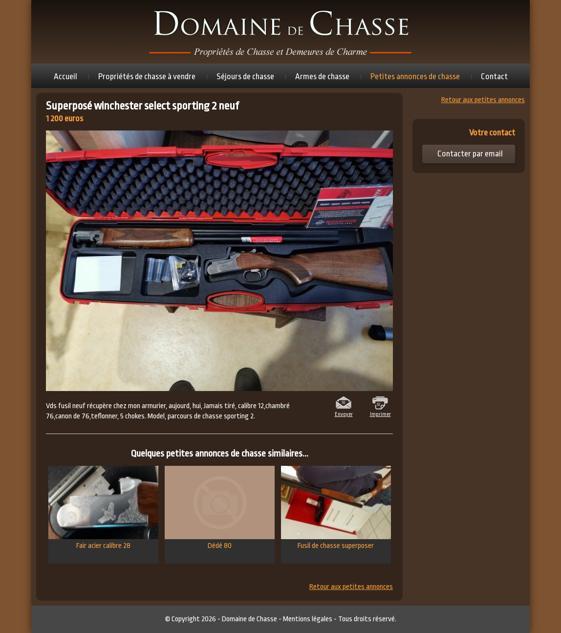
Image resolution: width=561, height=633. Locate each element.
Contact (494, 76)
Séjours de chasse (245, 76)
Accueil (65, 76)
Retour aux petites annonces (351, 587)
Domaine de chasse (280, 32)
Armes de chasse (322, 76)
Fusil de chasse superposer (336, 508)
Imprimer (380, 413)
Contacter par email (470, 153)
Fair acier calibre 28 (103, 508)
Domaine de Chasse (249, 619)
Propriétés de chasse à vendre (146, 76)
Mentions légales (307, 619)
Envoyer (344, 413)
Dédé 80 (220, 508)
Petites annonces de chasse (415, 76)
